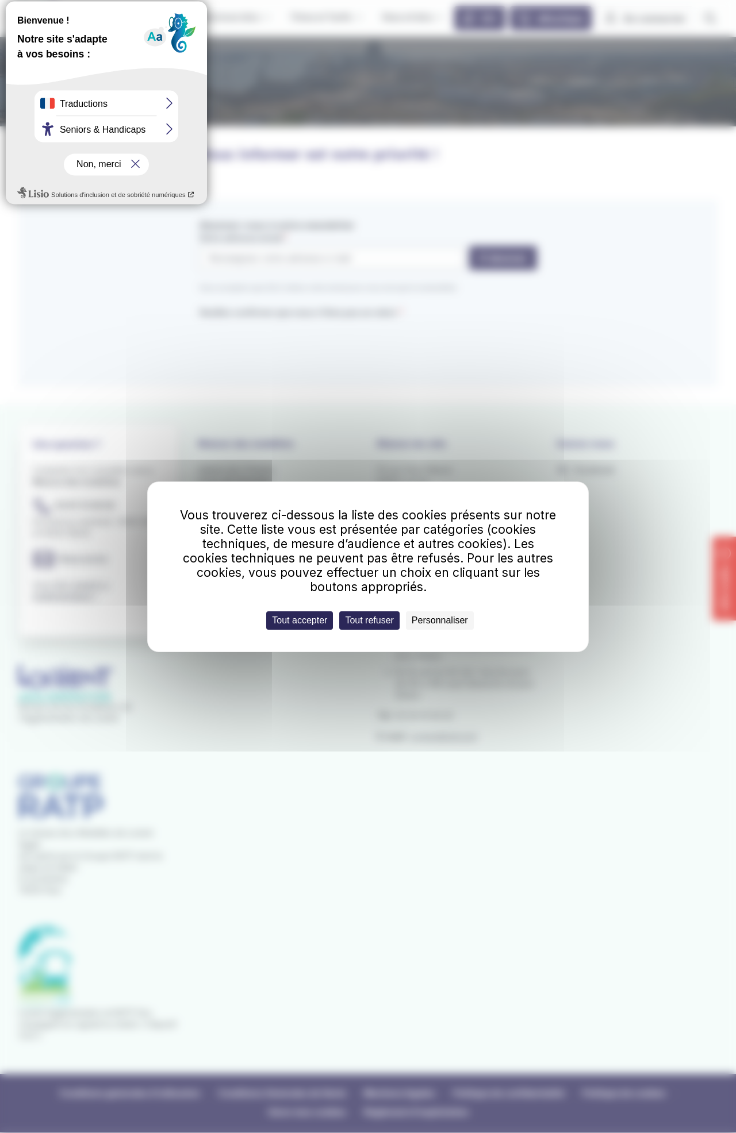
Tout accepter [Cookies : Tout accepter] (299, 620)
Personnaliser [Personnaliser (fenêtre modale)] (440, 620)
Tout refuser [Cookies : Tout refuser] (369, 620)
